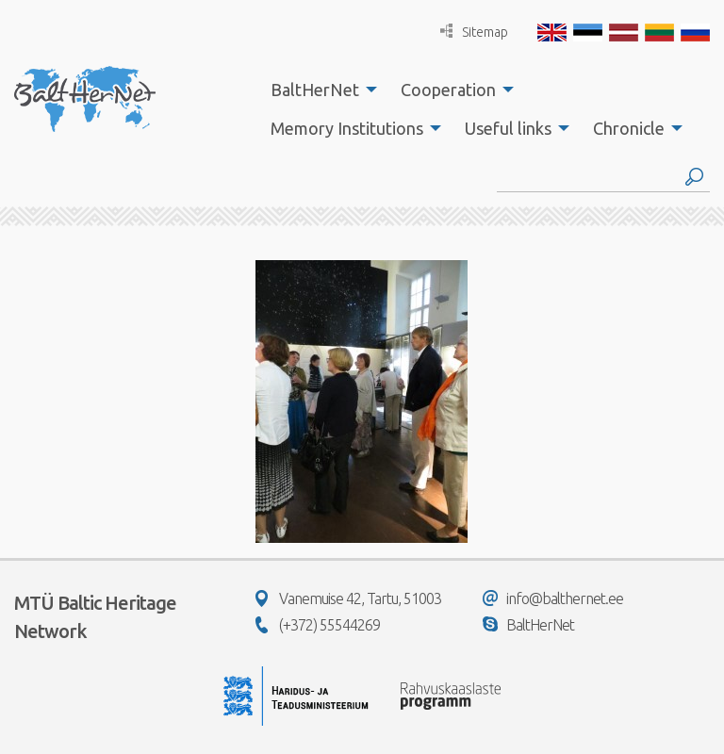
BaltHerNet (315, 89)
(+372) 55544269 (317, 624)
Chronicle (629, 128)
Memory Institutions (347, 128)
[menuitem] (318, 89)
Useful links (508, 128)
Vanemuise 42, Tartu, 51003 (348, 598)
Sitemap (474, 32)
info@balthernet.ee (553, 598)
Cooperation (448, 89)
